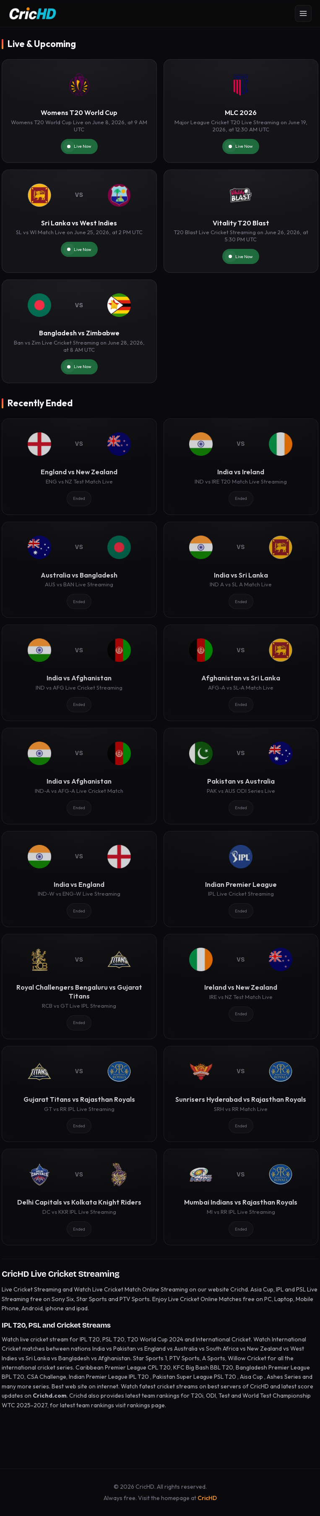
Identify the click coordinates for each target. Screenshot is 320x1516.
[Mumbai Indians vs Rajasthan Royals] (241, 1197)
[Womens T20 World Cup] (79, 111)
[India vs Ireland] (241, 466)
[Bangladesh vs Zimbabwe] (79, 331)
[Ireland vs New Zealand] (241, 986)
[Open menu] (303, 13)
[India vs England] (79, 879)
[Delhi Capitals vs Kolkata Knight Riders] (79, 1197)
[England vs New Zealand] (79, 466)
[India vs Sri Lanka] (241, 570)
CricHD (207, 1498)
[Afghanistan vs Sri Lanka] (241, 673)
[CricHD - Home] (32, 13)
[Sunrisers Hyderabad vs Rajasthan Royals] (241, 1094)
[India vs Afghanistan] (79, 673)
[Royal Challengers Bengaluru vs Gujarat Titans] (79, 986)
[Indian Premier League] (241, 879)
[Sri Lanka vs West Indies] (79, 221)
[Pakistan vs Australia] (241, 776)
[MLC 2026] (241, 111)
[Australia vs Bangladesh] (79, 570)
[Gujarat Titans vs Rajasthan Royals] (79, 1094)
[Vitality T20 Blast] (241, 221)
